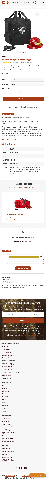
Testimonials (6, 352)
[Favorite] (37, 14)
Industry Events (7, 457)
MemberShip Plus (8, 441)
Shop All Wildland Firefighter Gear (23, 188)
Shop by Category (8, 364)
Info (3, 385)
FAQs (4, 436)
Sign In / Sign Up (7, 418)
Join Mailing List (7, 430)
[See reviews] (15, 63)
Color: (5, 84)
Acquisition (6, 463)
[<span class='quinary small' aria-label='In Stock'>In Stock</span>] (21, 62)
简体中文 (5, 405)
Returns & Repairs (8, 355)
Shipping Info (6, 349)
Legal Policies (6, 421)
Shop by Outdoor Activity (10, 372)
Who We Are (6, 346)
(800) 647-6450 (26, 476)
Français (5, 394)
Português (5, 391)
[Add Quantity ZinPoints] (21, 92)
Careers (5, 454)
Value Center (6, 378)
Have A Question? (9, 139)
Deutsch (5, 397)
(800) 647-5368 (10, 476)
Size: (4, 80)
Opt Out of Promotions (9, 433)
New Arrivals (6, 375)
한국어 (4, 411)
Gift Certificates (7, 438)
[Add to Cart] (23, 99)
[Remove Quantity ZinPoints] (3, 92)
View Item (11, 220)
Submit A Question (23, 241)
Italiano (4, 400)
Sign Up (23, 320)
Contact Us (6, 449)
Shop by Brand (7, 369)
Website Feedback (8, 460)
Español (4, 388)
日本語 (4, 403)
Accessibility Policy (8, 427)
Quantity (6, 89)
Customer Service (8, 451)
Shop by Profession (8, 367)
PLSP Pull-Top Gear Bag (14, 214)
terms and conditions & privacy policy (31, 336)
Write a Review (23, 268)
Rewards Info (6, 358)
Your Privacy (6, 424)
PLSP (4, 56)
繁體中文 (5, 408)
